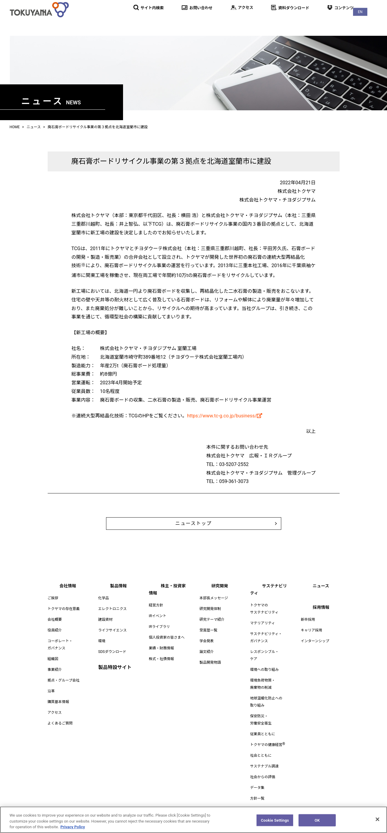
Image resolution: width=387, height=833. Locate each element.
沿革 (51, 698)
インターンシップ (315, 648)
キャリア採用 (311, 637)
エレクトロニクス (112, 616)
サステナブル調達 (264, 766)
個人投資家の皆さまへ (167, 637)
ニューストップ (193, 527)
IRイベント (158, 616)
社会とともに (261, 755)
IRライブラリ (159, 627)
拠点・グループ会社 (64, 687)
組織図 (53, 666)
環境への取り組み (264, 670)
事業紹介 (55, 677)
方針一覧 (257, 798)
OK (317, 822)
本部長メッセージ (214, 605)
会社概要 (55, 627)
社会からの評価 (262, 777)
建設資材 (105, 627)
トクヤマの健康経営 (267, 745)
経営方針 (156, 605)
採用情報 (371, 21)
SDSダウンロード (112, 659)
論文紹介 (207, 659)
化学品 (103, 605)
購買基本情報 (58, 709)
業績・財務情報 (161, 648)
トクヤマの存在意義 (64, 616)
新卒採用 (308, 627)
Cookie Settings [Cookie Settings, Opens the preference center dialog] (275, 822)
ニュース (340, 21)
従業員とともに (262, 734)
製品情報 (179, 21)
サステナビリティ (300, 21)
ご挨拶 (53, 605)
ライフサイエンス (112, 637)
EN (375, 6)
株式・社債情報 (161, 659)
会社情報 (148, 21)
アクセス (55, 720)
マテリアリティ (262, 623)
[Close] (377, 821)
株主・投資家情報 (220, 21)
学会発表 (207, 648)
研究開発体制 (210, 616)
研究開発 (260, 21)
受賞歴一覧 (208, 637)
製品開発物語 (210, 670)
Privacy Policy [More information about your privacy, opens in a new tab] (72, 829)
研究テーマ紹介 (212, 627)
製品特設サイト (115, 674)
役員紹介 (55, 637)
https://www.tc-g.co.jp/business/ (224, 416)
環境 (101, 648)
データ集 (257, 788)
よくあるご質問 (60, 730)
